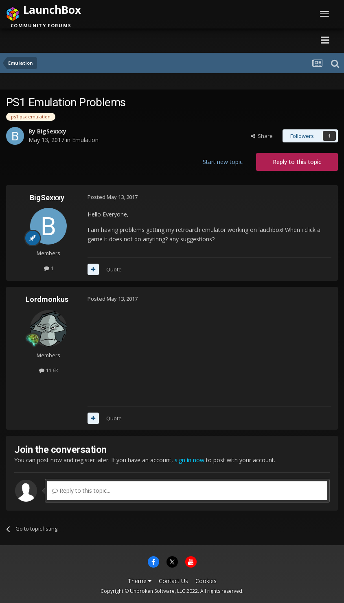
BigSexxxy (51, 131)
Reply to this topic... (81, 490)
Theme (139, 581)
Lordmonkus (47, 299)
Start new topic (223, 162)
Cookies (206, 581)
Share (262, 136)
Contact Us (173, 581)
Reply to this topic (297, 162)
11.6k (48, 370)
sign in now (189, 460)
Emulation (85, 140)
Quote (114, 269)
